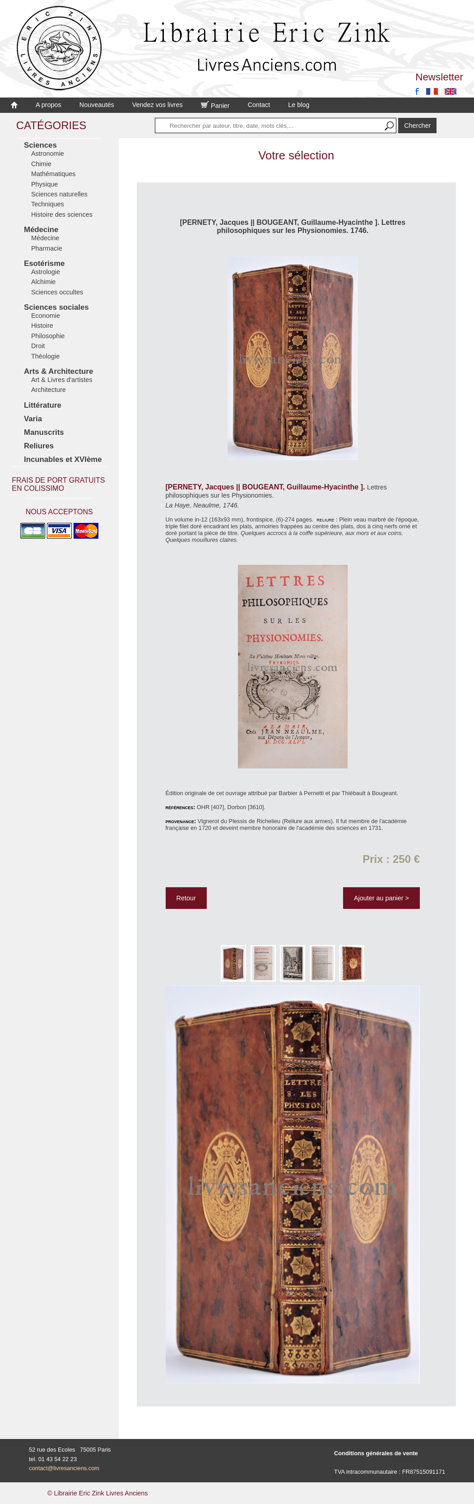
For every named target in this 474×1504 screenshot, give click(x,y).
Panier (215, 105)
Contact (259, 104)
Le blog (298, 104)
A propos (48, 104)
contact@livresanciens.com (64, 1468)
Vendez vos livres (157, 104)
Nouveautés (96, 104)
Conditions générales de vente (376, 1453)
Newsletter (439, 77)
